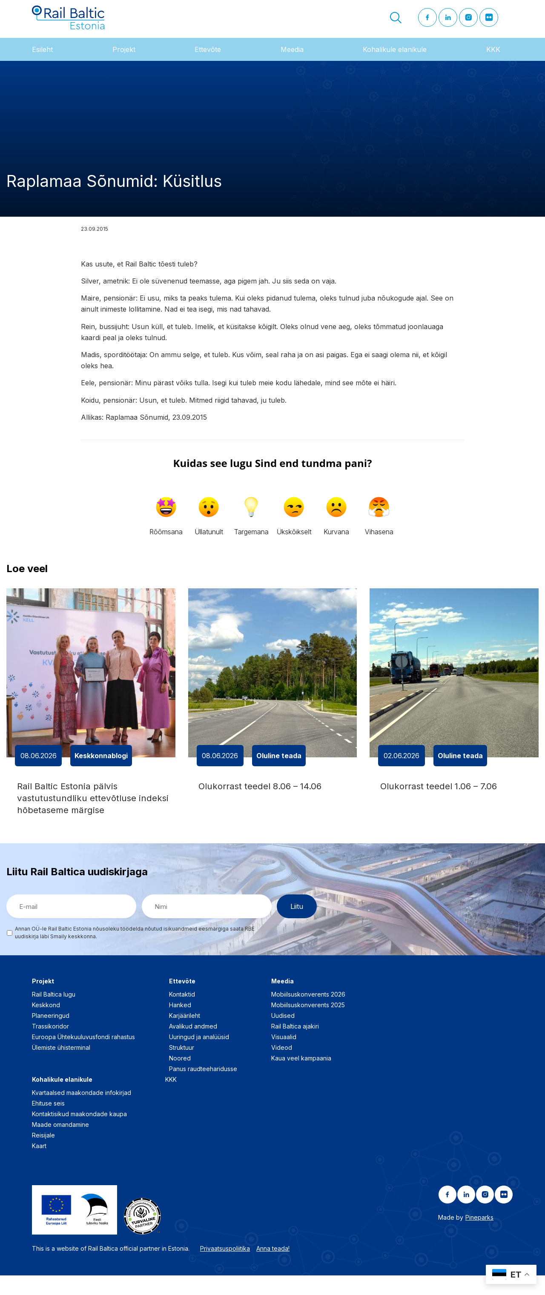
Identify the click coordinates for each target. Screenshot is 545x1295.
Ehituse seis (48, 1122)
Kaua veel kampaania (301, 1077)
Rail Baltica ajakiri (295, 1045)
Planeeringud (50, 1035)
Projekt (123, 59)
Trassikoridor (50, 1045)
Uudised (283, 1035)
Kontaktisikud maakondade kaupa (79, 1133)
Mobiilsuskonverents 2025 (308, 1024)
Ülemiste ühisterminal (61, 1067)
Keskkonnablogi (101, 765)
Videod (281, 1067)
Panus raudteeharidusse (203, 1088)
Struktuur (181, 1067)
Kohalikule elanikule (395, 59)
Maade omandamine (60, 1144)
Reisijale (43, 1154)
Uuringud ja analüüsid (199, 1056)
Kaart (39, 1165)
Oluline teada (278, 765)
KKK (493, 59)
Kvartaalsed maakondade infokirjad (81, 1112)
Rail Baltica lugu (53, 1013)
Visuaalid (283, 1056)
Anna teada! (273, 1268)
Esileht (42, 59)
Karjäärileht (184, 1035)
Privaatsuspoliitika (225, 1268)
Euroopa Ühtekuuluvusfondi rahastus (83, 1056)
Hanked (180, 1024)
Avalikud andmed (193, 1045)
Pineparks (479, 1237)
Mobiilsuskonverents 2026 (308, 1013)
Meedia (292, 59)
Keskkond (46, 1024)
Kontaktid (182, 1013)
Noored (180, 1077)
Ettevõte (208, 59)
